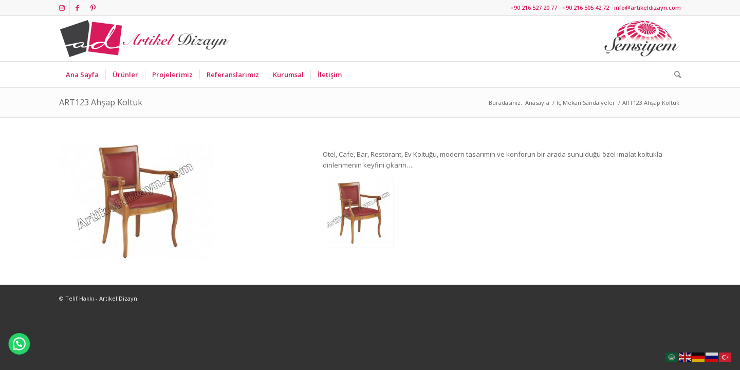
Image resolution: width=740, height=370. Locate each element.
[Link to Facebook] (77, 7)
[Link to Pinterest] (93, 7)
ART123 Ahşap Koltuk (100, 102)
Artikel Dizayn (118, 298)
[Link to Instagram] (61, 7)
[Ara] (674, 74)
